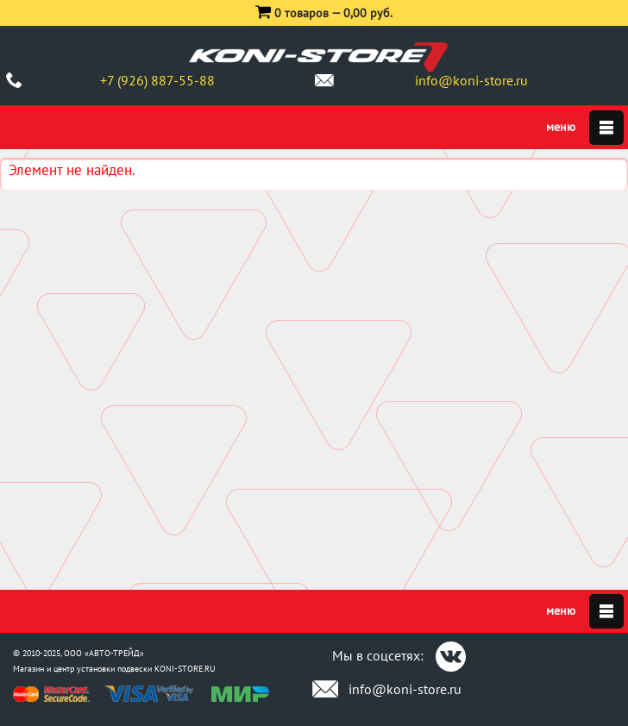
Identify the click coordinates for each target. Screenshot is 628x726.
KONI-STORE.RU (185, 668)
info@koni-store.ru (471, 80)
